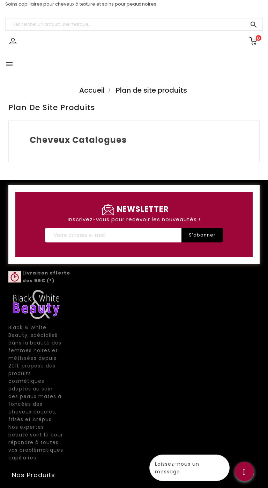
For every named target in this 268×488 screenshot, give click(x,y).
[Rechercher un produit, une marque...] (134, 24)
